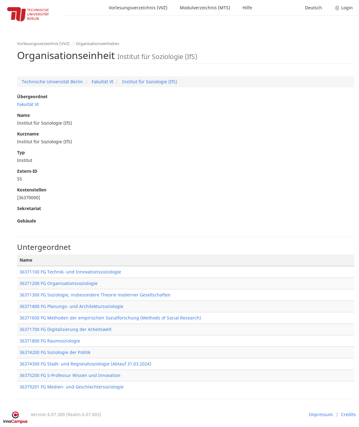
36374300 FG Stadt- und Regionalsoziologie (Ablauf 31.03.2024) (85, 364)
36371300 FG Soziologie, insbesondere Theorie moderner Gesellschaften (95, 295)
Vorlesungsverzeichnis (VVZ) (138, 8)
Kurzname (28, 134)
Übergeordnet (32, 96)
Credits (348, 414)
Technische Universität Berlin (52, 82)
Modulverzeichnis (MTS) (205, 8)
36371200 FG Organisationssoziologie (59, 283)
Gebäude (26, 221)
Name (23, 115)
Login (343, 8)
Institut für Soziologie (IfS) (149, 82)
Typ (21, 152)
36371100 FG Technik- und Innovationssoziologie (70, 272)
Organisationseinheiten (97, 43)
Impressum (321, 414)
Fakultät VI (101, 82)
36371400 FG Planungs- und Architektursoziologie (71, 306)
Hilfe (247, 8)
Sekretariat (29, 208)
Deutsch (313, 8)
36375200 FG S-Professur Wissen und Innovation (70, 375)
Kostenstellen (31, 190)
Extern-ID (27, 171)
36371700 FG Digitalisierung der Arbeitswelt (65, 329)
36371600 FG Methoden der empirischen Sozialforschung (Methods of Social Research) (110, 318)
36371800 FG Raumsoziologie (50, 341)
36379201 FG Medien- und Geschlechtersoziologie (72, 387)
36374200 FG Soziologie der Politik (55, 352)
